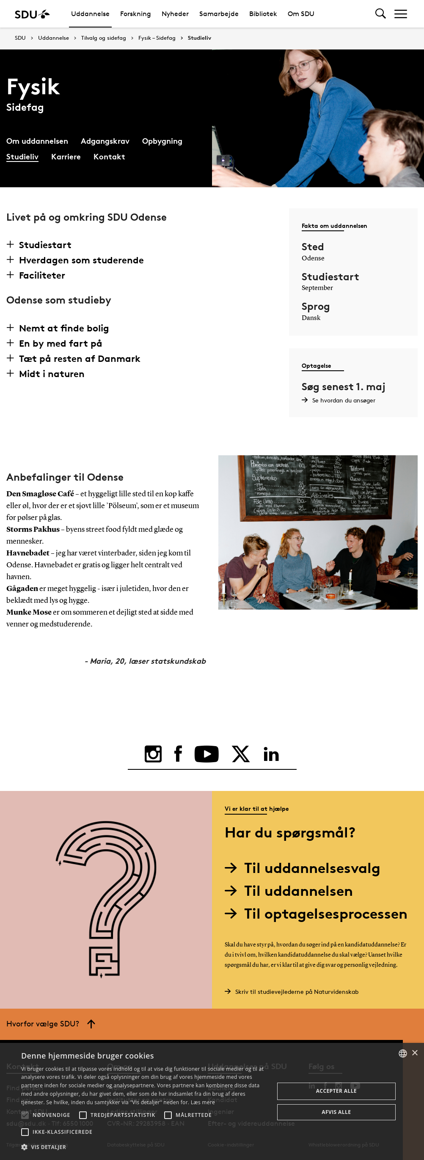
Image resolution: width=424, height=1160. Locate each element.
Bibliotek (263, 14)
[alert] (212, 1101)
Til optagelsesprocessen (319, 913)
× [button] (414, 1053)
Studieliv (199, 38)
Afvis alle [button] (336, 1112)
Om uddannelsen (37, 140)
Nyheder (175, 14)
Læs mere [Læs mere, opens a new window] (203, 1102)
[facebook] (178, 754)
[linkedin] (271, 754)
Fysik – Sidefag (157, 38)
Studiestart (45, 244)
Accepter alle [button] (336, 1090)
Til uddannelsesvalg (305, 867)
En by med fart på (60, 343)
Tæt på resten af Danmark (79, 358)
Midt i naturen (52, 373)
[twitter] (240, 754)
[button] (25, 1115)
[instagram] (153, 754)
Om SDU (301, 14)
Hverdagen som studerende (81, 259)
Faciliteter (42, 275)
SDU (20, 38)
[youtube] (207, 754)
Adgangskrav (105, 140)
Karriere (66, 156)
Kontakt (109, 156)
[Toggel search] (380, 13)
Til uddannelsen (292, 890)
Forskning (135, 14)
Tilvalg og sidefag (103, 38)
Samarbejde (219, 14)
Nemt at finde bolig (64, 328)
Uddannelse (90, 14)
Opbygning (162, 140)
